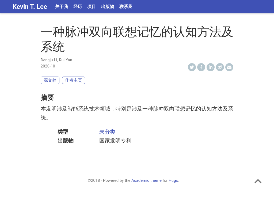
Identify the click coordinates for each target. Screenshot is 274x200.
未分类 (107, 132)
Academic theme (146, 180)
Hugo (173, 180)
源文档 (50, 80)
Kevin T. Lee (30, 6)
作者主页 (73, 80)
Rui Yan (65, 60)
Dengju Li (49, 60)
